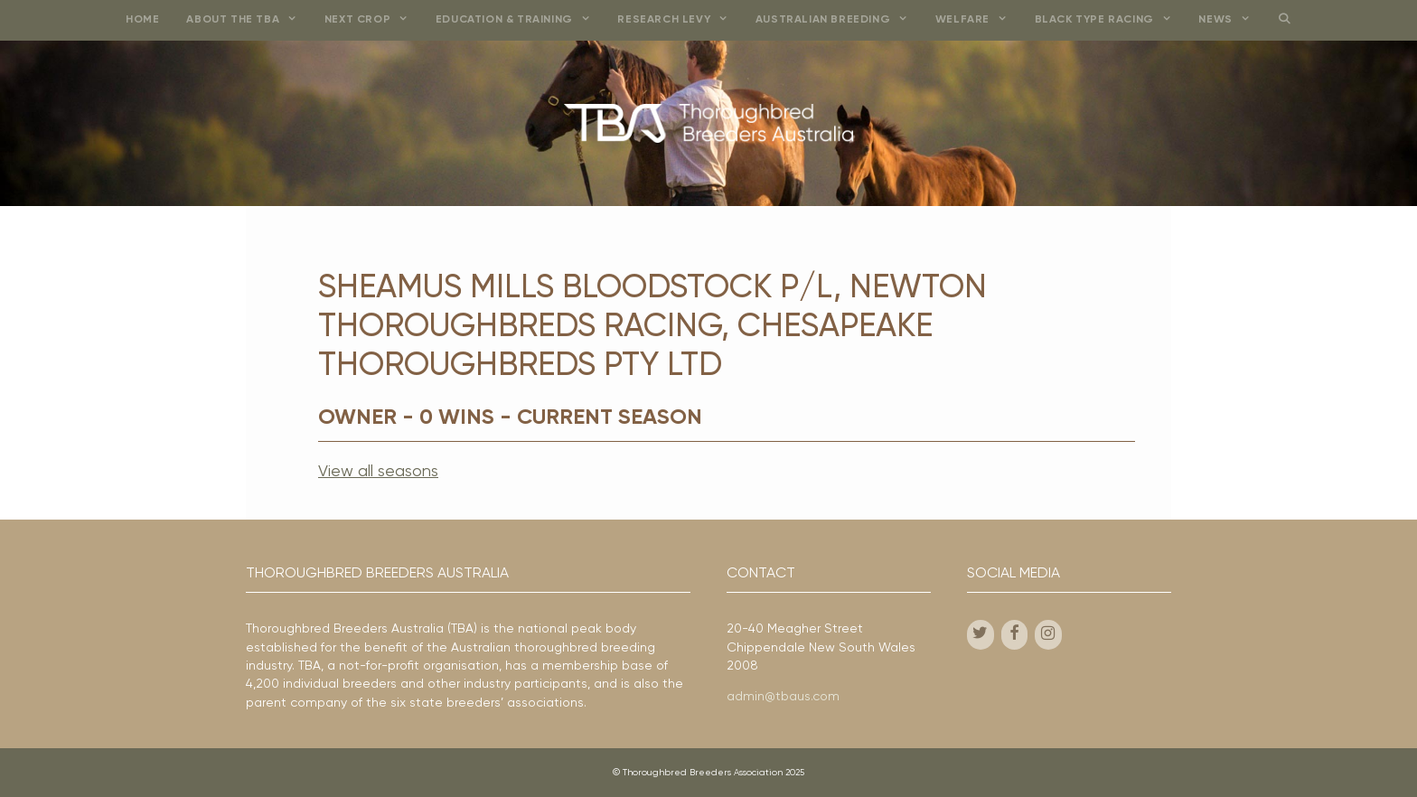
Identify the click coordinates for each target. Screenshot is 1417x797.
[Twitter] (980, 635)
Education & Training (520, 20)
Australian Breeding (838, 20)
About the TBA (248, 20)
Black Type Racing (1110, 20)
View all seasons (378, 472)
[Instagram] (1048, 635)
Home (142, 19)
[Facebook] (1014, 635)
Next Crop (373, 20)
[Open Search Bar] (1283, 20)
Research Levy (679, 20)
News (1230, 20)
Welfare (978, 20)
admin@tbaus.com (783, 696)
